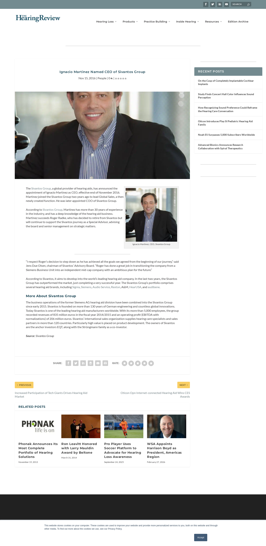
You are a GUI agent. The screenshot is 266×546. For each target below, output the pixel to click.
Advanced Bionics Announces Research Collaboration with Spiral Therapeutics (220, 135)
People (102, 66)
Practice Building (155, 16)
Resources (212, 16)
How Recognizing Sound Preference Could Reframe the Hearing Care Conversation (227, 98)
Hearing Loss (105, 16)
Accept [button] (200, 537)
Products (129, 16)
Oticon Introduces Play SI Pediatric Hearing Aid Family (225, 111)
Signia (76, 275)
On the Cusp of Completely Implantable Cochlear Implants (226, 71)
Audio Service (101, 275)
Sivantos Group (41, 177)
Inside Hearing (186, 16)
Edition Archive (238, 16)
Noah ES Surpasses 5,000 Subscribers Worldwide (226, 123)
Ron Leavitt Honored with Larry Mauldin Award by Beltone (79, 437)
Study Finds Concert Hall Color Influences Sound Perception (226, 84)
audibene (154, 275)
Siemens (86, 275)
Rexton (115, 275)
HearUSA (135, 275)
